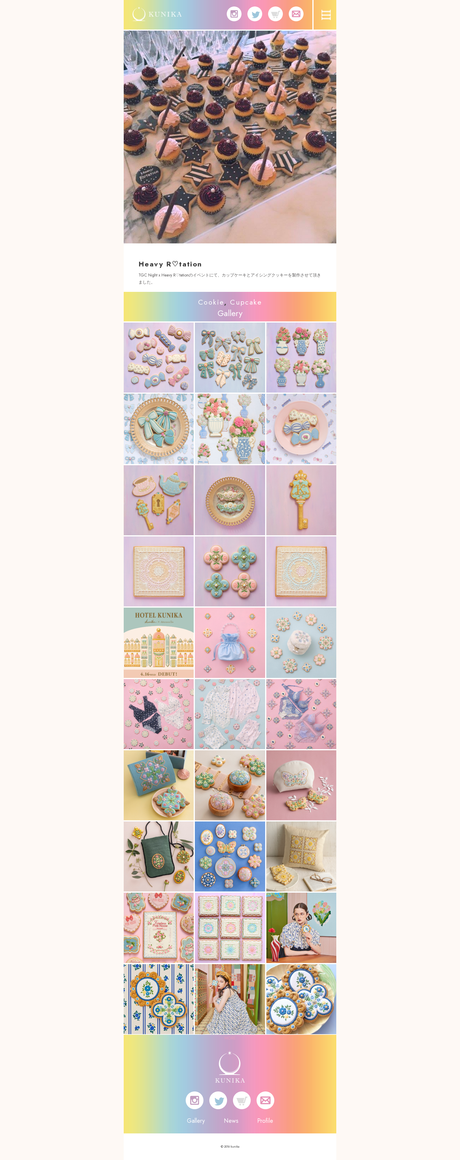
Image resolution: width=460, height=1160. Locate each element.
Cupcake (246, 302)
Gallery (196, 1121)
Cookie (211, 302)
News (231, 1121)
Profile (265, 1121)
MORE (230, 1038)
